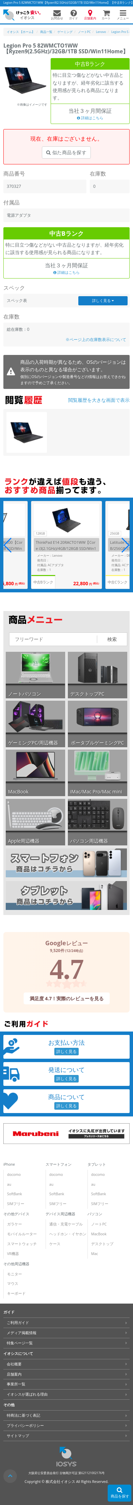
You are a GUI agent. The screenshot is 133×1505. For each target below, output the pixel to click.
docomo (14, 1174)
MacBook (98, 1234)
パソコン (94, 1214)
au (9, 1184)
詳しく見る (103, 300)
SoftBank (14, 1194)
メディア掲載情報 (21, 1332)
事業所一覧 (16, 1384)
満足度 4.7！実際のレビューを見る (66, 998)
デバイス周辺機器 (60, 1214)
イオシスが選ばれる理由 (27, 1394)
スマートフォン (59, 1164)
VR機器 (13, 1253)
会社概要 (14, 1364)
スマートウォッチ (22, 1243)
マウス (12, 1283)
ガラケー (14, 1224)
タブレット (96, 1164)
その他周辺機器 (16, 1263)
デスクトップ (102, 1243)
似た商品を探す (66, 152)
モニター (14, 1274)
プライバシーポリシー (25, 1425)
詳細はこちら (90, 117)
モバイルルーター (22, 1234)
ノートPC (99, 1224)
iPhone (9, 1164)
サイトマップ (18, 1435)
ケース (54, 1243)
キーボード (16, 1293)
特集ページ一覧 (20, 1343)
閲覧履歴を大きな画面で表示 (99, 400)
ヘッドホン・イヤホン (67, 1234)
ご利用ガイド (18, 1322)
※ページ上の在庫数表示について (95, 339)
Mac (94, 1253)
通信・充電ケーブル (66, 1224)
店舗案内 (14, 1374)
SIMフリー (15, 1203)
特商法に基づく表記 (23, 1415)
